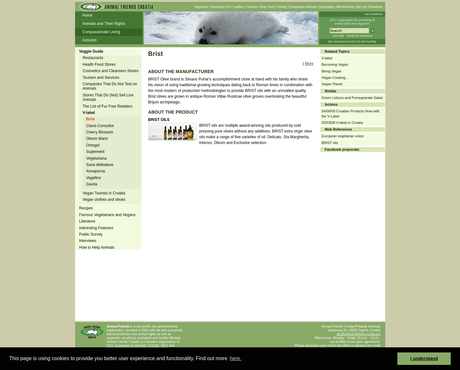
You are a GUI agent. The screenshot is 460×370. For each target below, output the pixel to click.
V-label (89, 112)
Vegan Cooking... (335, 77)
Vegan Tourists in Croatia (104, 193)
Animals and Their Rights (103, 23)
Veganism (201, 7)
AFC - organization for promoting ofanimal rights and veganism (352, 22)
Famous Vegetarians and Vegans (107, 215)
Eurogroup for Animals (131, 345)
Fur (228, 7)
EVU (110, 345)
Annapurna (95, 171)
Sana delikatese (99, 164)
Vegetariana (96, 158)
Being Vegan (331, 71)
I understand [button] (424, 358)
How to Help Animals (97, 247)
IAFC (164, 345)
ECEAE (153, 345)
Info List (360, 7)
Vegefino (93, 178)
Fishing (282, 7)
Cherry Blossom (99, 132)
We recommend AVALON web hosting (352, 41)
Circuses (251, 7)
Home (87, 15)
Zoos (262, 7)
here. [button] (235, 358)
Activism (89, 40)
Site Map (338, 35)
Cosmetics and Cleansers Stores (111, 71)
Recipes (86, 208)
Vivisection (217, 7)
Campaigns (326, 7)
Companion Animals (302, 7)
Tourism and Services (101, 77)
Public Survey (91, 234)
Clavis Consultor (100, 126)
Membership (345, 7)
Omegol (93, 145)
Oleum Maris (97, 138)
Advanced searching (359, 35)
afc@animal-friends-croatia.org (358, 334)
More (309, 63)
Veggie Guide (91, 51)
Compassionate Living (101, 32)
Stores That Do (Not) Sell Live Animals (108, 97)
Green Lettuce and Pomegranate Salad (352, 98)
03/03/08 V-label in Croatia (342, 123)
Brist (90, 119)
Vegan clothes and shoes (104, 199)
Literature (87, 221)
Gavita (91, 184)
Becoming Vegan (335, 64)
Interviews (87, 240)
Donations (375, 7)
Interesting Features (96, 228)
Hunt (271, 7)
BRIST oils (330, 143)
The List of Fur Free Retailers (108, 106)
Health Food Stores (99, 64)
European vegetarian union (343, 136)
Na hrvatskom (374, 14)
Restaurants (93, 58)
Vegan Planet (332, 84)
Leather (238, 7)
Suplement (95, 151)
